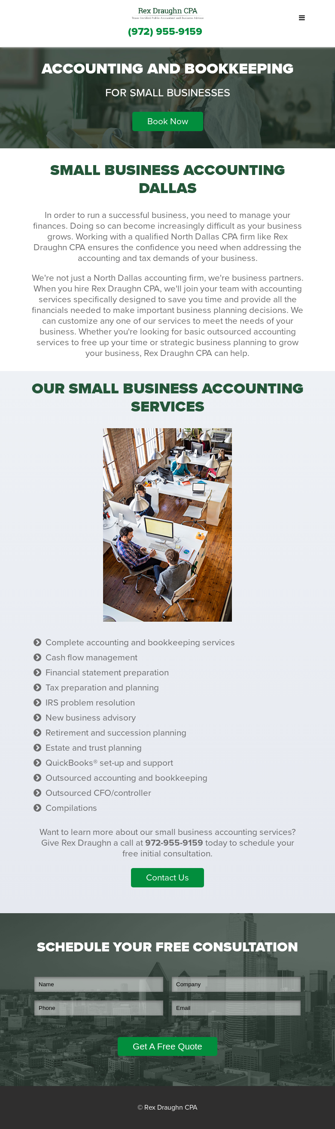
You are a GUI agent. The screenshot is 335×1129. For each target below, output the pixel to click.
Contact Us (167, 877)
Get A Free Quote (167, 1046)
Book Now (167, 121)
